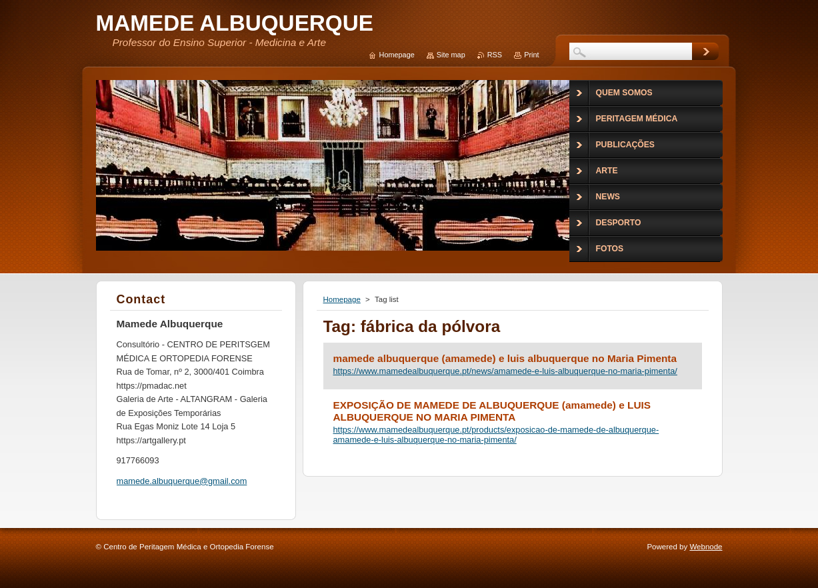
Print (531, 55)
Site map (451, 55)
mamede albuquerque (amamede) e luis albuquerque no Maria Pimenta (505, 358)
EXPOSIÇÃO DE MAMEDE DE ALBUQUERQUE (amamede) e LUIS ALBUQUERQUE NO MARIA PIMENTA (492, 411)
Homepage (342, 299)
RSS (494, 55)
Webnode (705, 547)
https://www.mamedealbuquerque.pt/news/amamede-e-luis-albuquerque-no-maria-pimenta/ (505, 371)
